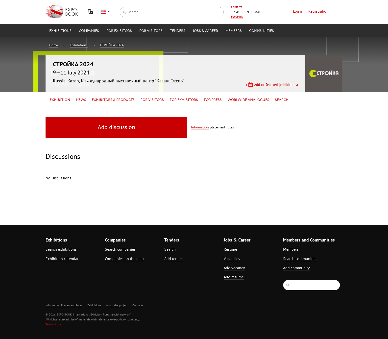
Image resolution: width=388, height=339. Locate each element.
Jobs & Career (205, 30)
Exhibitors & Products (113, 99)
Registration (318, 11)
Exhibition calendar (62, 258)
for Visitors (151, 30)
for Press (213, 99)
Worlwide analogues (248, 99)
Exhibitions (60, 30)
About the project (116, 305)
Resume (230, 249)
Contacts (236, 7)
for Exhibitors (184, 99)
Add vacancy (234, 267)
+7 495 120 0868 (245, 11)
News (81, 99)
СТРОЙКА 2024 (112, 45)
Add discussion (116, 127)
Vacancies (232, 258)
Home (53, 45)
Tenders (177, 30)
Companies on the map (124, 258)
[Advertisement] (299, 160)
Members (233, 30)
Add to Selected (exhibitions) (276, 84)
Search (282, 99)
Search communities (300, 258)
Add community (296, 267)
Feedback (237, 16)
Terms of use (53, 324)
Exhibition (60, 99)
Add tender (173, 258)
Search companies (120, 249)
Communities (261, 30)
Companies (89, 30)
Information (200, 127)
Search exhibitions (61, 249)
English (105, 12)
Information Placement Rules (64, 305)
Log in (298, 11)
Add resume (234, 276)
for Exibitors (119, 30)
